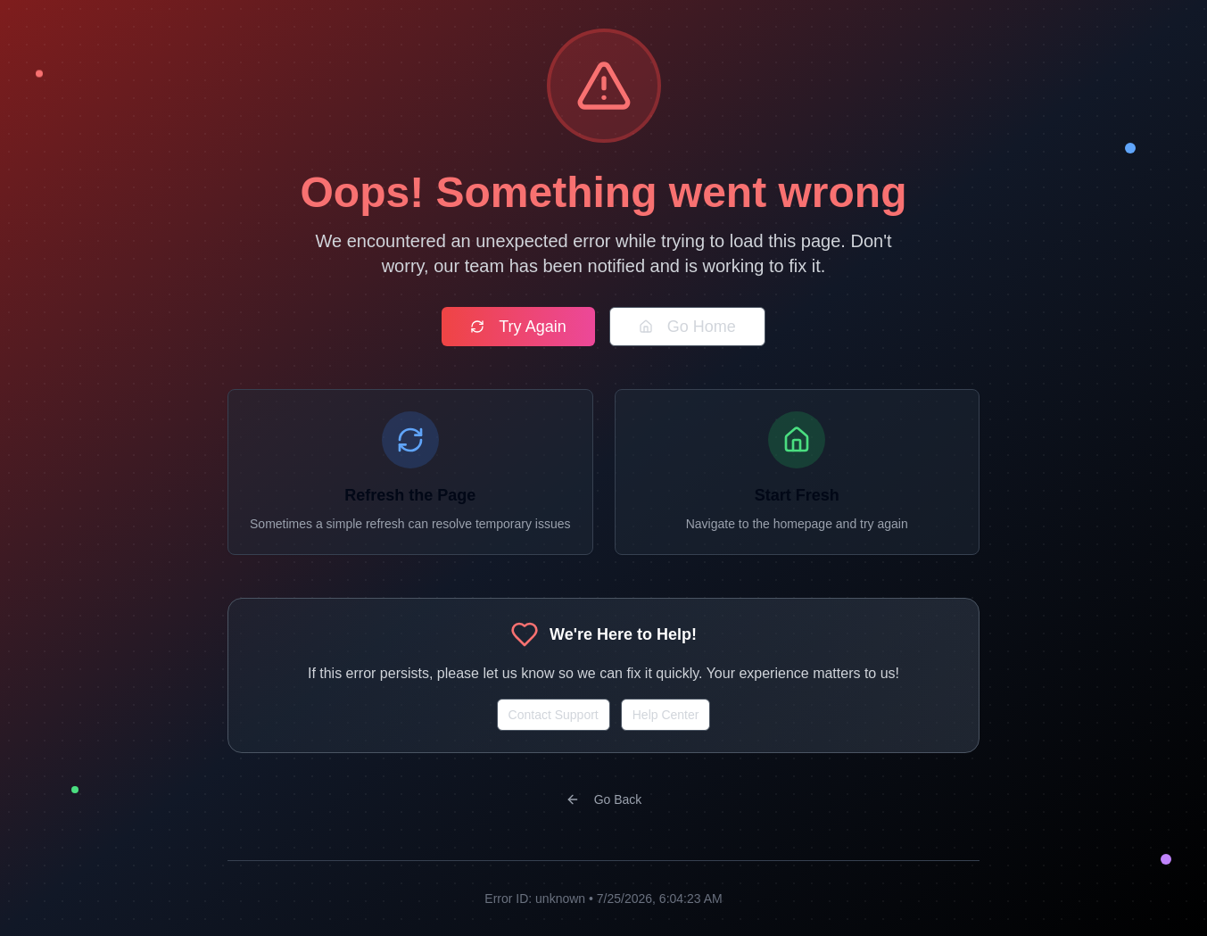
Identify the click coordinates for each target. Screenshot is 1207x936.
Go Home (687, 326)
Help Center (665, 715)
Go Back (604, 799)
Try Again (518, 326)
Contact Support (553, 715)
